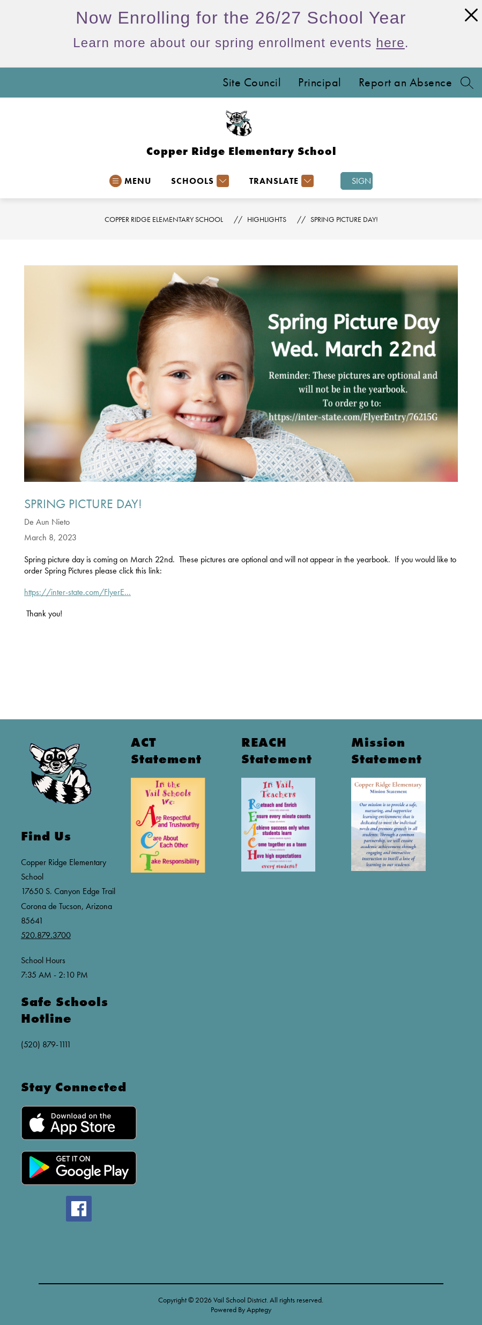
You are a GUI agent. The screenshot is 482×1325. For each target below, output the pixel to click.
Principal (320, 82)
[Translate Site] (280, 181)
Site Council (252, 82)
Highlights (266, 219)
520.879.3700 (46, 935)
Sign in (362, 181)
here (390, 42)
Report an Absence (406, 82)
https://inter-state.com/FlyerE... (77, 592)
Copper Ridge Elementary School (164, 219)
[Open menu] (130, 181)
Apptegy (259, 1309)
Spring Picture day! (344, 219)
